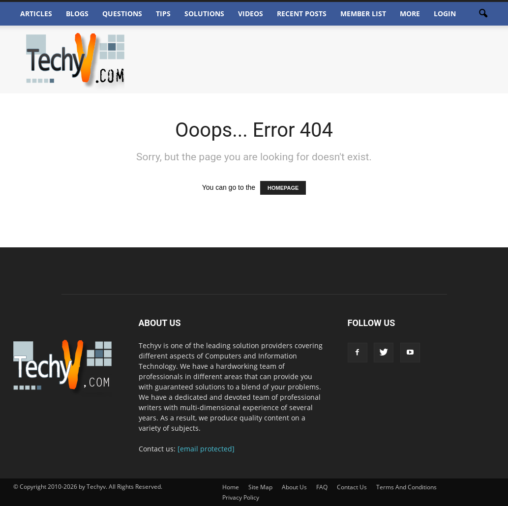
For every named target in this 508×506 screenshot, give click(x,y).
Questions (122, 13)
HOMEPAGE (283, 188)
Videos (250, 13)
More (410, 13)
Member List (363, 13)
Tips (163, 13)
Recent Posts (302, 13)
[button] (483, 14)
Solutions (204, 13)
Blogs (77, 13)
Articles (36, 13)
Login (445, 13)
